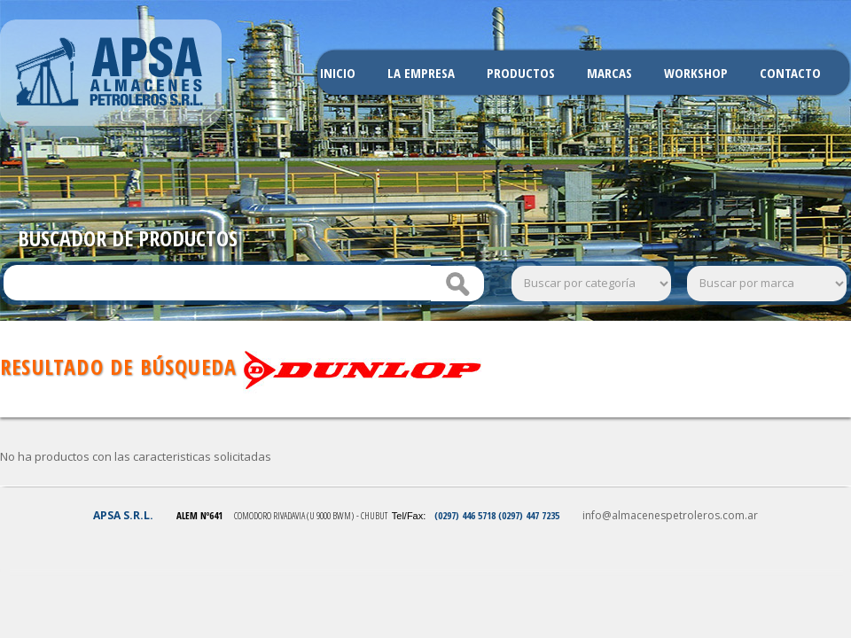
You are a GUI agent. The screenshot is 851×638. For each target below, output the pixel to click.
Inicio (337, 73)
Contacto (790, 73)
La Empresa (421, 73)
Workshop (696, 73)
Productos (521, 73)
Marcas (609, 73)
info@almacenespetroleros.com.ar (670, 515)
